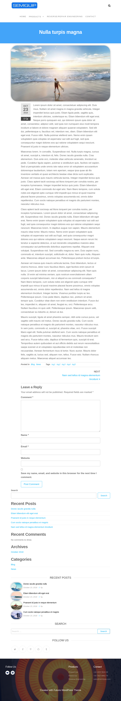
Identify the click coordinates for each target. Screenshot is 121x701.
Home (23, 16)
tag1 (53, 364)
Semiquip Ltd (53, 4)
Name (25, 435)
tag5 (74, 364)
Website (25, 458)
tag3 (63, 364)
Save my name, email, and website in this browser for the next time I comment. (59, 475)
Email (25, 446)
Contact (90, 16)
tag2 (58, 364)
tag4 (68, 364)
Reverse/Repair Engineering (65, 16)
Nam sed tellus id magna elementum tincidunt (32, 527)
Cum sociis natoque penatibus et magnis (29, 522)
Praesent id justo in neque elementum (28, 518)
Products (35, 17)
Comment (27, 397)
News (38, 364)
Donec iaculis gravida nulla (23, 509)
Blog (33, 364)
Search (14, 490)
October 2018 (17, 552)
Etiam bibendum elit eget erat (24, 513)
